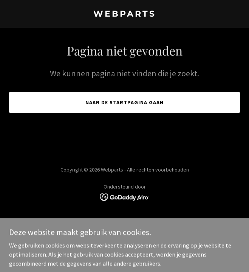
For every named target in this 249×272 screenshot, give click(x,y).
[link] (124, 14)
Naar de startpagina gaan (124, 102)
